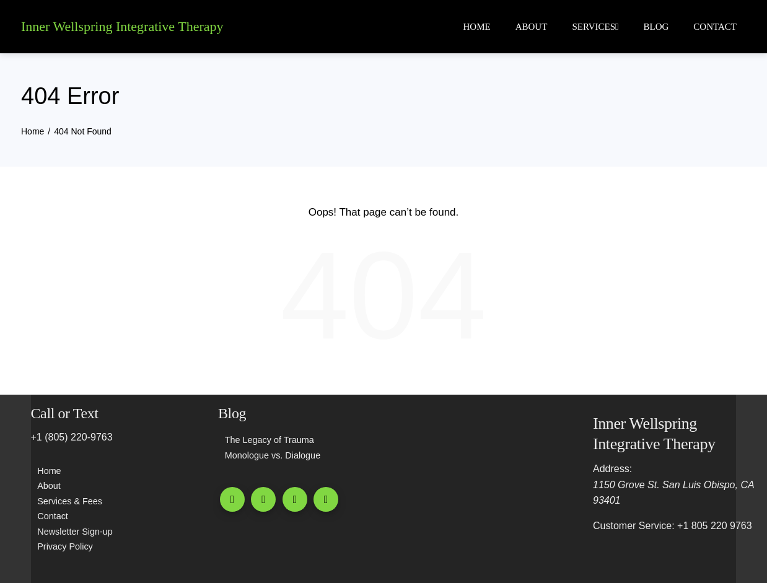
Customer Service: (634, 525)
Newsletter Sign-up (75, 531)
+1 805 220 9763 (714, 525)
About (531, 26)
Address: (612, 468)
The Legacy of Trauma (269, 439)
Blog (656, 26)
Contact (715, 26)
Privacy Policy (65, 546)
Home (477, 26)
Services (595, 26)
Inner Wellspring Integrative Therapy (122, 26)
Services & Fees (69, 501)
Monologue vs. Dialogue (272, 455)
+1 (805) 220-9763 (72, 436)
